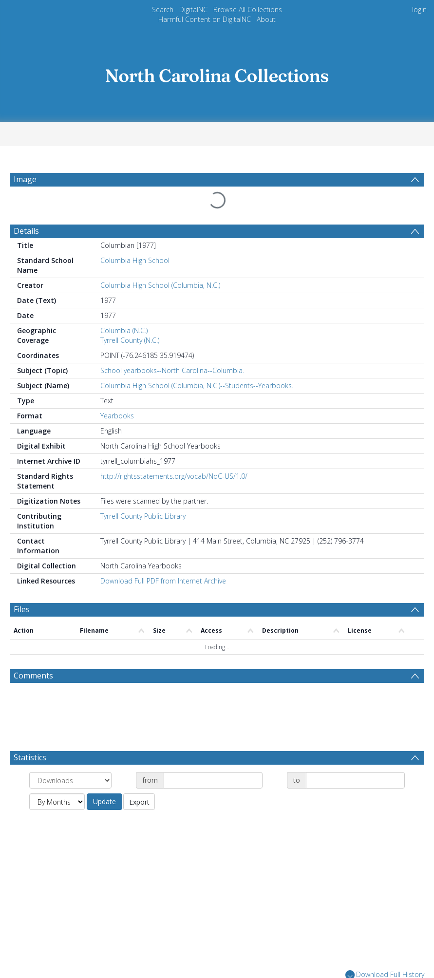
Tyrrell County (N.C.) (129, 316)
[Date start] (213, 757)
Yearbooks (117, 392)
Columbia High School (135, 237)
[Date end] (355, 757)
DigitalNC (193, 9)
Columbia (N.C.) (124, 307)
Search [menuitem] (162, 9)
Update (104, 778)
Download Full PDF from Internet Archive (163, 557)
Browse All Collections (247, 9)
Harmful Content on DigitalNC (204, 19)
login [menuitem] (419, 9)
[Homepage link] (217, 72)
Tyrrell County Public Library (143, 492)
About (266, 19)
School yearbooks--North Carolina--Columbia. (172, 347)
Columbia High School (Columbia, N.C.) (160, 261)
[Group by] (70, 757)
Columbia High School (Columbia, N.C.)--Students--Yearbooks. (196, 362)
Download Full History (384, 951)
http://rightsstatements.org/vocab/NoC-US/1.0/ (173, 452)
